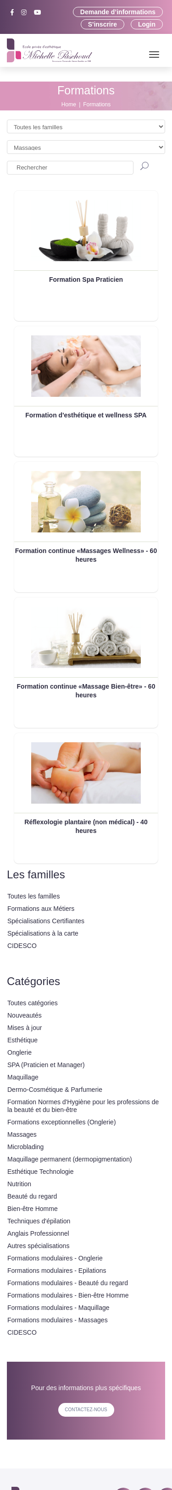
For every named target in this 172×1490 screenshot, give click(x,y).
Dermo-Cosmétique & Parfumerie (54, 1089)
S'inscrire (102, 24)
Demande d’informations (117, 12)
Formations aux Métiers (40, 908)
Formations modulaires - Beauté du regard (67, 1283)
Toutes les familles (33, 896)
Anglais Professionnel (38, 1233)
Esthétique (22, 1040)
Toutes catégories (32, 1003)
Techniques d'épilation (38, 1221)
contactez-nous (86, 1409)
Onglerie (19, 1052)
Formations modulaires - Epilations (56, 1270)
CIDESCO (22, 945)
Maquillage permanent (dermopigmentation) (69, 1159)
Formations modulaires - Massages (57, 1320)
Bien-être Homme (32, 1208)
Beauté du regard (32, 1196)
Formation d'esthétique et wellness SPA (85, 415)
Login (146, 24)
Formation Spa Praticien (86, 279)
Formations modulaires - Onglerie (55, 1258)
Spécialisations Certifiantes (45, 921)
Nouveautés (24, 1015)
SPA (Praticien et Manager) (46, 1064)
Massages (22, 1134)
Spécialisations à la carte (42, 933)
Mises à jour (24, 1027)
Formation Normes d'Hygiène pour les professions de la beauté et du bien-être (83, 1105)
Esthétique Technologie (40, 1171)
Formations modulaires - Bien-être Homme (68, 1295)
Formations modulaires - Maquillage (58, 1307)
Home (68, 104)
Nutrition (19, 1184)
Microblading (25, 1146)
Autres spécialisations (38, 1245)
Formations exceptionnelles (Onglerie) (61, 1122)
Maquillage (23, 1077)
